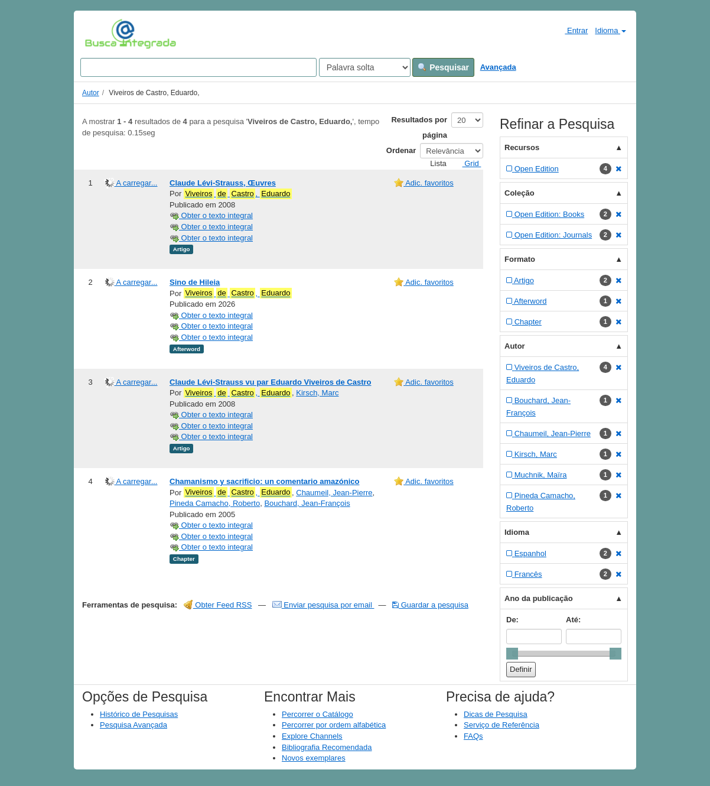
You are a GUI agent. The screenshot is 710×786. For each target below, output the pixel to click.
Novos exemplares (314, 757)
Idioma (610, 30)
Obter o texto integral (211, 215)
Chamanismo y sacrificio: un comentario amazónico (264, 481)
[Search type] (365, 67)
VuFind (103, 33)
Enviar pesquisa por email (323, 604)
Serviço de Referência (501, 724)
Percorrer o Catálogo (317, 714)
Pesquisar (443, 67)
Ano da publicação (538, 598)
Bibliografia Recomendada (327, 747)
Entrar (571, 30)
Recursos (521, 147)
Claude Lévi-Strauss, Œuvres (223, 182)
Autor (90, 93)
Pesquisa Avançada (133, 724)
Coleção (519, 193)
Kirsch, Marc (317, 392)
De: (512, 619)
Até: (573, 619)
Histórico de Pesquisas (139, 714)
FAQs (473, 736)
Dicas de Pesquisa (495, 714)
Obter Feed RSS (218, 604)
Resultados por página (419, 127)
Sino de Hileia (195, 282)
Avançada (498, 67)
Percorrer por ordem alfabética (334, 724)
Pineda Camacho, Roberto (215, 503)
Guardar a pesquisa (430, 604)
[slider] (512, 654)
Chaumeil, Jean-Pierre (334, 492)
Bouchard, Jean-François (307, 503)
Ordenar (401, 150)
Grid (467, 163)
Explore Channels (312, 736)
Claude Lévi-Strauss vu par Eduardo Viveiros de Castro (270, 382)
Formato (519, 259)
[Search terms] (198, 67)
